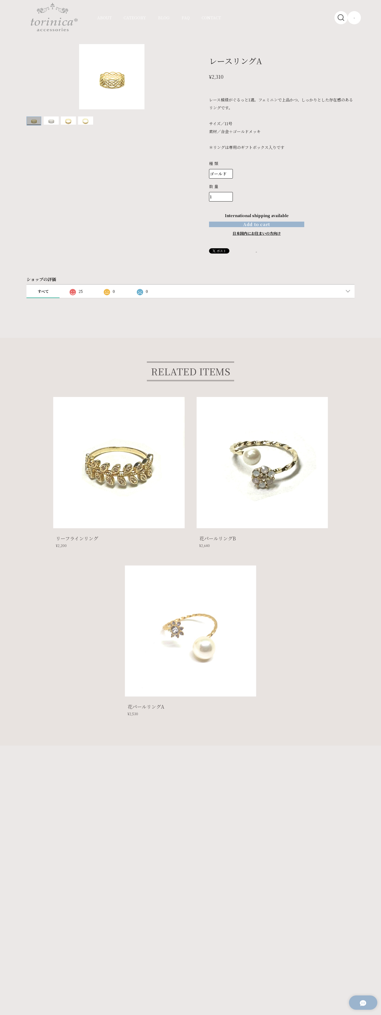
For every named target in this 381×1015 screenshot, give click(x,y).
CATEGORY (135, 18)
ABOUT (104, 18)
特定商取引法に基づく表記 (96, 956)
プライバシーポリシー (50, 956)
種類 (214, 163)
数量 (214, 186)
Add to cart (256, 231)
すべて (43, 304)
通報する (264, 264)
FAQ (186, 18)
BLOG (164, 18)
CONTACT (211, 18)
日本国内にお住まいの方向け (257, 246)
